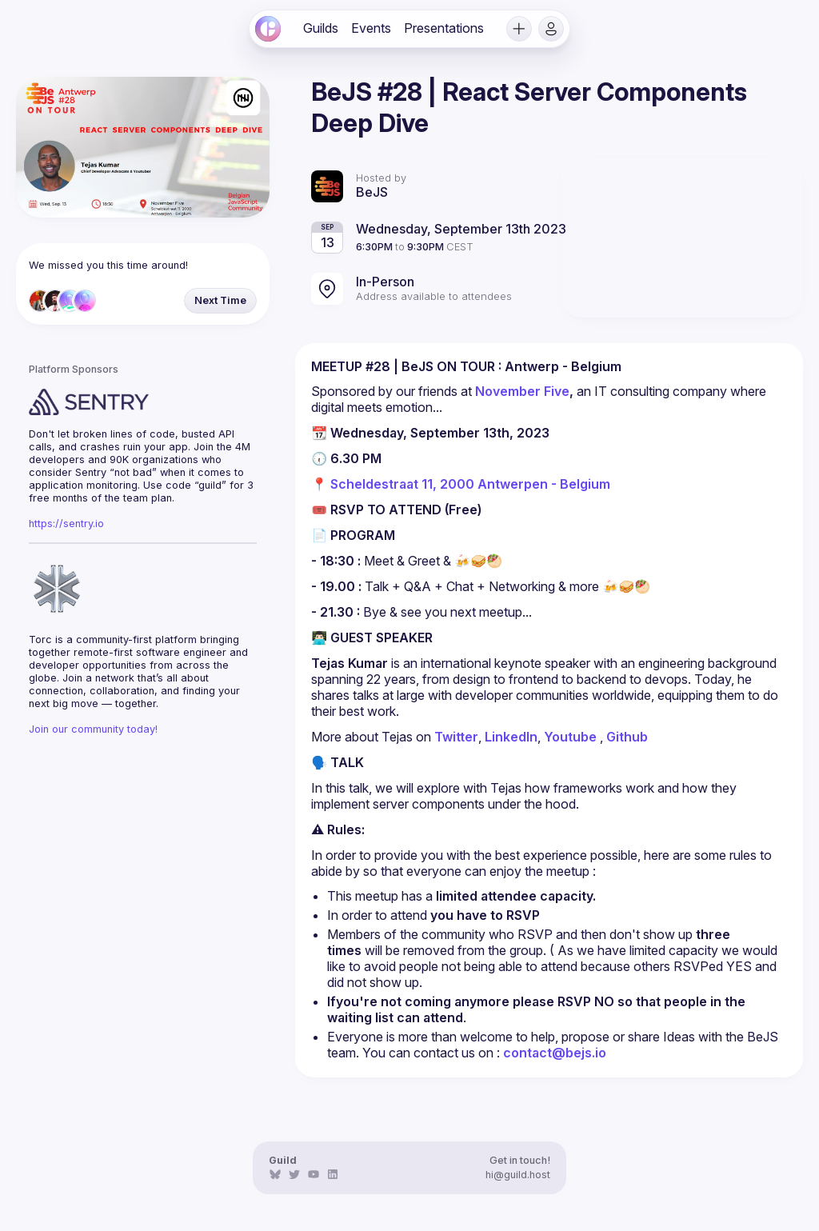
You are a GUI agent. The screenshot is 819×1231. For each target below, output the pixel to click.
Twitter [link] (456, 737)
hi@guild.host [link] (517, 1175)
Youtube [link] (570, 737)
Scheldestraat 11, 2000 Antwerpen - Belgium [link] (470, 484)
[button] (519, 29)
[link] (268, 29)
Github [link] (627, 737)
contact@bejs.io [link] (554, 1053)
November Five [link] (522, 391)
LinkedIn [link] (511, 737)
